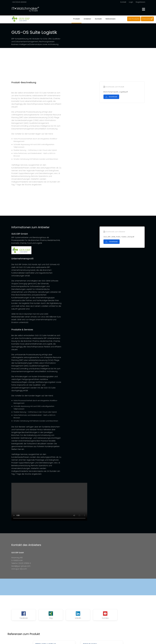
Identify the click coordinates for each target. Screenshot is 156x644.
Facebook (24, 615)
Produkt (76, 19)
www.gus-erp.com (19, 569)
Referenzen (110, 19)
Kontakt (123, 2)
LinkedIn (78, 615)
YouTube (105, 615)
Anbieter (87, 19)
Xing (51, 615)
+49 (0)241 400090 (19, 2)
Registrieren (140, 2)
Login (131, 2)
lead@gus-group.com (20, 566)
